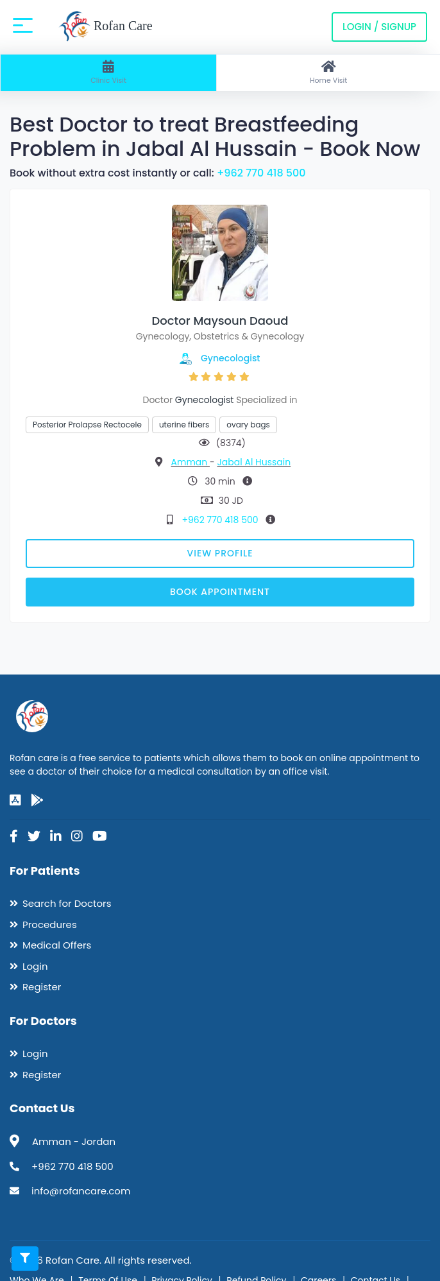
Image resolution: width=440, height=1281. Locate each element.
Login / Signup (379, 26)
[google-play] (37, 800)
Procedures (49, 924)
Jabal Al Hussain (254, 462)
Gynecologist (230, 358)
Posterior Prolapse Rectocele (87, 424)
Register (41, 986)
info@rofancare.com (80, 1191)
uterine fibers (184, 424)
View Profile (220, 553)
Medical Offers (56, 945)
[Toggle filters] (25, 1258)
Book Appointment (220, 591)
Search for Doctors (66, 903)
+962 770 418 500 (261, 173)
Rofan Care (105, 27)
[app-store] (15, 800)
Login (35, 966)
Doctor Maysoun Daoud (220, 321)
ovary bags (248, 424)
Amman (190, 462)
